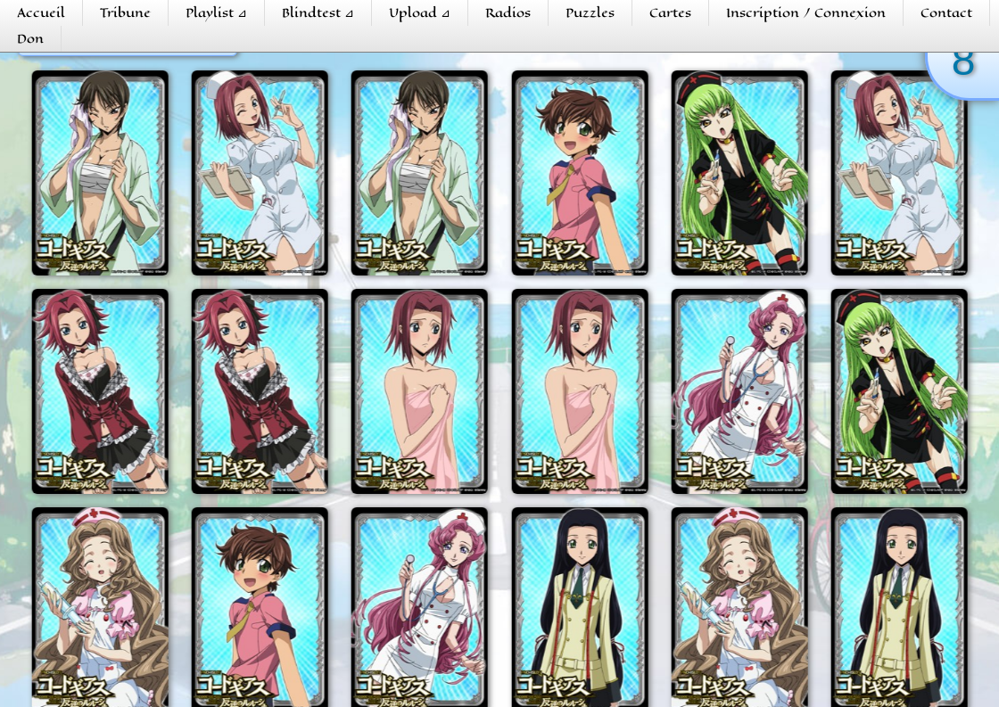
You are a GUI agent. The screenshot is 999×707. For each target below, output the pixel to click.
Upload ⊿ (419, 13)
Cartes (670, 13)
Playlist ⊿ (216, 13)
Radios (508, 13)
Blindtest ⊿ (318, 13)
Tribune (125, 13)
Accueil (41, 13)
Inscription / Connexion (806, 13)
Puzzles (590, 13)
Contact (946, 13)
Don (30, 38)
